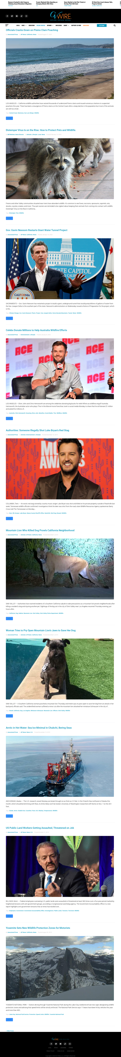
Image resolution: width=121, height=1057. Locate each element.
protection (32, 1014)
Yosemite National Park (57, 1014)
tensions (65, 910)
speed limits (40, 1014)
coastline (28, 810)
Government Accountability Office (34, 910)
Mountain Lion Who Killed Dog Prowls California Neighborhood (40, 530)
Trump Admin (68, 5)
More (9, 118)
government (20, 910)
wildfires (59, 413)
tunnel (70, 313)
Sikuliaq (40, 810)
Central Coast (13, 113)
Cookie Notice (70, 1051)
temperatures (48, 810)
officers (55, 710)
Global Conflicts (97, 5)
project (38, 313)
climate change (14, 313)
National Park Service (22, 1014)
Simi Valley (36, 613)
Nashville (47, 513)
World (56, 1048)
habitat (21, 613)
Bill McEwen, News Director (16, 134)
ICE (37, 810)
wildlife (36, 113)
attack (11, 710)
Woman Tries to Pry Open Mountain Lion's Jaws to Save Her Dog (41, 630)
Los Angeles (26, 710)
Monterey (21, 113)
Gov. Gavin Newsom (25, 313)
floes (33, 810)
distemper (12, 213)
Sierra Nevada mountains (60, 313)
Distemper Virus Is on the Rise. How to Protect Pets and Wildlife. (41, 130)
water (74, 313)
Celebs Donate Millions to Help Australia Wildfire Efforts (36, 330)
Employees (12, 910)
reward (59, 513)
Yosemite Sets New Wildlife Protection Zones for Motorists (38, 928)
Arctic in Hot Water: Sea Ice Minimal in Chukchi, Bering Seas (39, 727)
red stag (53, 513)
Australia (12, 413)
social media (49, 413)
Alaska (11, 810)
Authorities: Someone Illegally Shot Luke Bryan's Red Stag (37, 430)
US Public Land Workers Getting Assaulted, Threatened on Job (40, 827)
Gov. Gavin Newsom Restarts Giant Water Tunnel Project (36, 230)
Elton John (35, 413)
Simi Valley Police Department (49, 613)
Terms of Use (60, 1051)
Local (39, 134)
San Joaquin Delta (46, 313)
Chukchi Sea (21, 810)
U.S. (37, 5)
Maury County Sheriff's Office (35, 513)
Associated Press (13, 34)
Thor (54, 413)
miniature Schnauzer (37, 710)
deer (10, 513)
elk (13, 513)
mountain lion (28, 613)
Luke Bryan (23, 513)
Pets (17, 213)
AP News (23, 34)
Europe (17, 513)
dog (17, 613)
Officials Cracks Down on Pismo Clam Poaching (32, 30)
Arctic (15, 810)
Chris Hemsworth (20, 413)
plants (34, 313)
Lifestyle (34, 134)
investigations (49, 910)
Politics (11, 5)
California (30, 34)
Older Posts (10, 1031)
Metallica (41, 413)
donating (28, 413)
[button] (24, 25)
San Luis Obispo (29, 113)
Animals (29, 134)
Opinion (71, 1048)
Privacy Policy (50, 1051)
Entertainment (25, 334)
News (34, 34)
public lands (58, 910)
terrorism (71, 910)
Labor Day (12, 1014)
